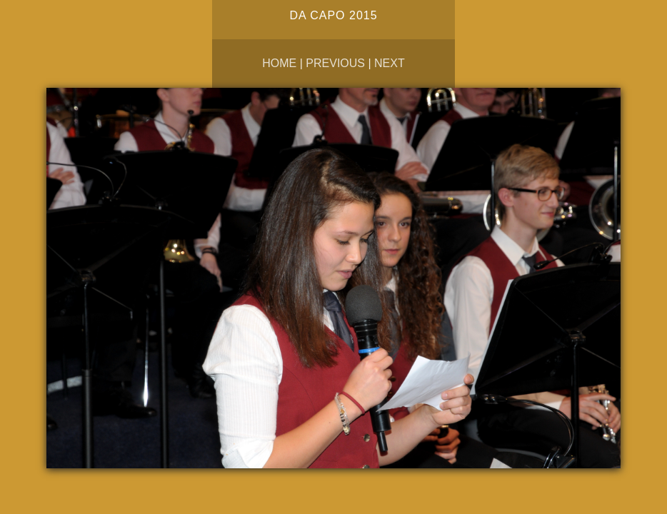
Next (389, 63)
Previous (335, 63)
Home (279, 63)
